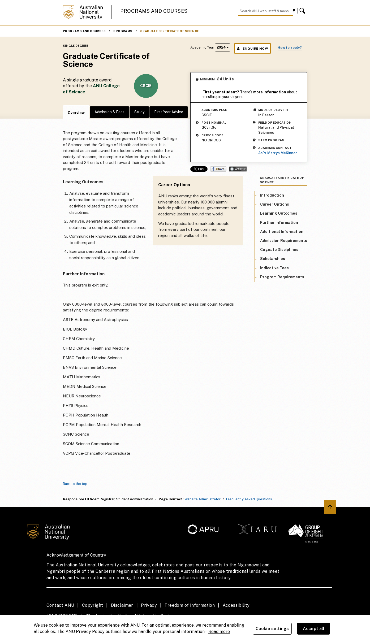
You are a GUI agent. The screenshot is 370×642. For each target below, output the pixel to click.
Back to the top (75, 484)
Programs (122, 31)
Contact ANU (60, 605)
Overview (76, 113)
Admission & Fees (109, 112)
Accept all (314, 628)
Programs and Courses (154, 11)
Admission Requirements (283, 240)
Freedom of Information (190, 605)
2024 (223, 47)
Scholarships (272, 259)
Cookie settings (272, 628)
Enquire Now (252, 48)
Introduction (272, 195)
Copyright (92, 605)
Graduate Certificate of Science (169, 31)
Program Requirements (282, 277)
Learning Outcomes (278, 213)
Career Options (274, 204)
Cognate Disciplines (279, 250)
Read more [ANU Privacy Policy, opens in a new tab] (219, 631)
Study (139, 112)
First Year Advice (168, 112)
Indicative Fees (274, 268)
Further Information (279, 222)
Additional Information (281, 231)
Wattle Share (238, 169)
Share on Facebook (218, 169)
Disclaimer (122, 605)
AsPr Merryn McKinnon (278, 153)
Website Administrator (202, 499)
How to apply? (290, 48)
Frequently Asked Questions (249, 499)
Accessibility (236, 605)
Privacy (149, 605)
